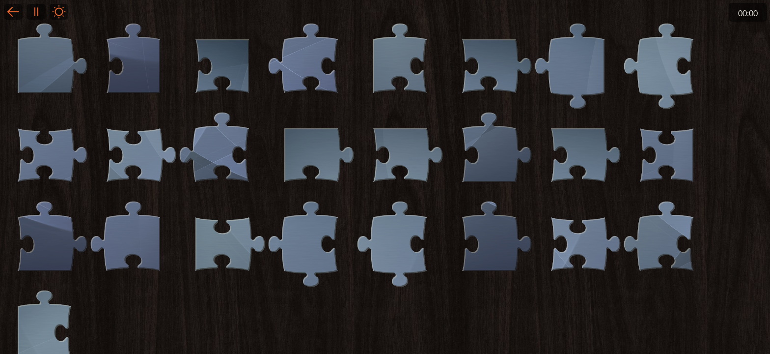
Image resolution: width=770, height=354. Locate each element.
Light (59, 12)
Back (13, 12)
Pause (36, 12)
